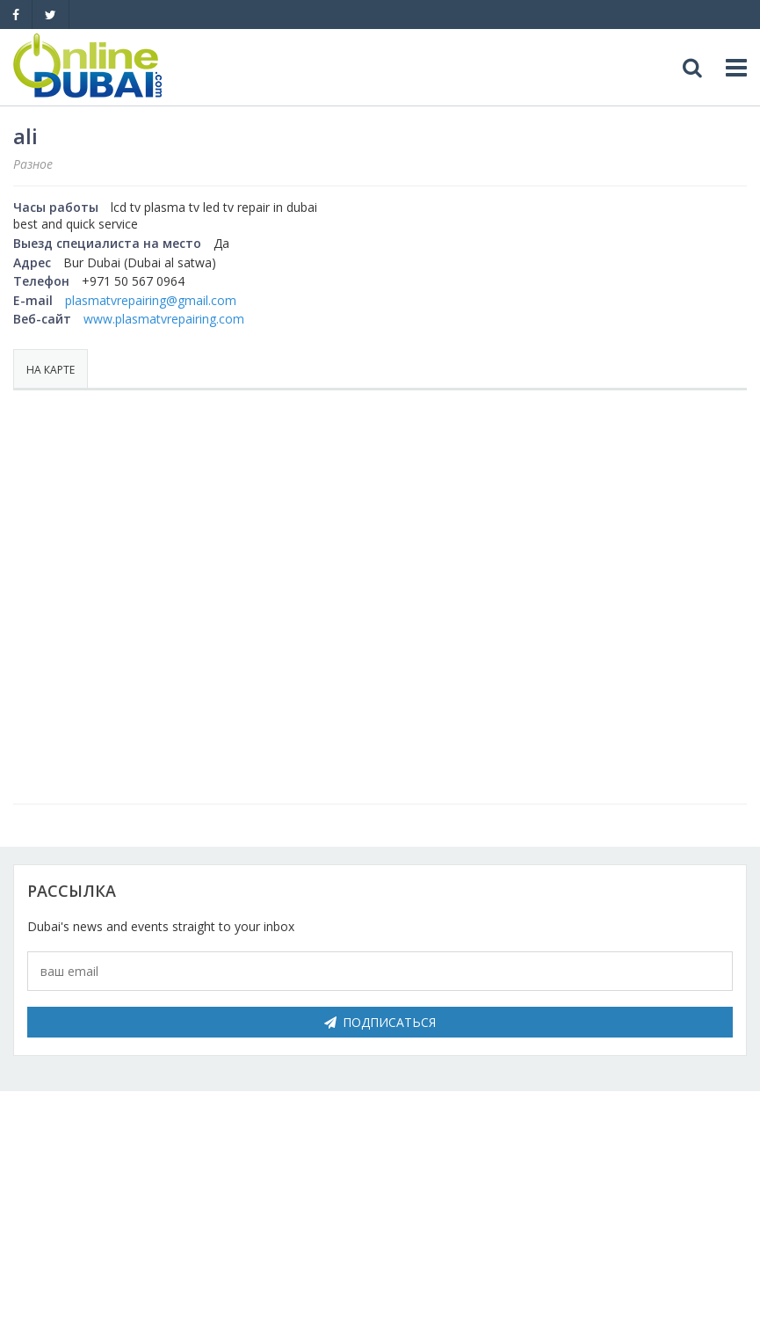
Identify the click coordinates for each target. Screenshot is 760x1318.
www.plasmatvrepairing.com (163, 318)
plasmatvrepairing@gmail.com (150, 300)
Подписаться (380, 1022)
